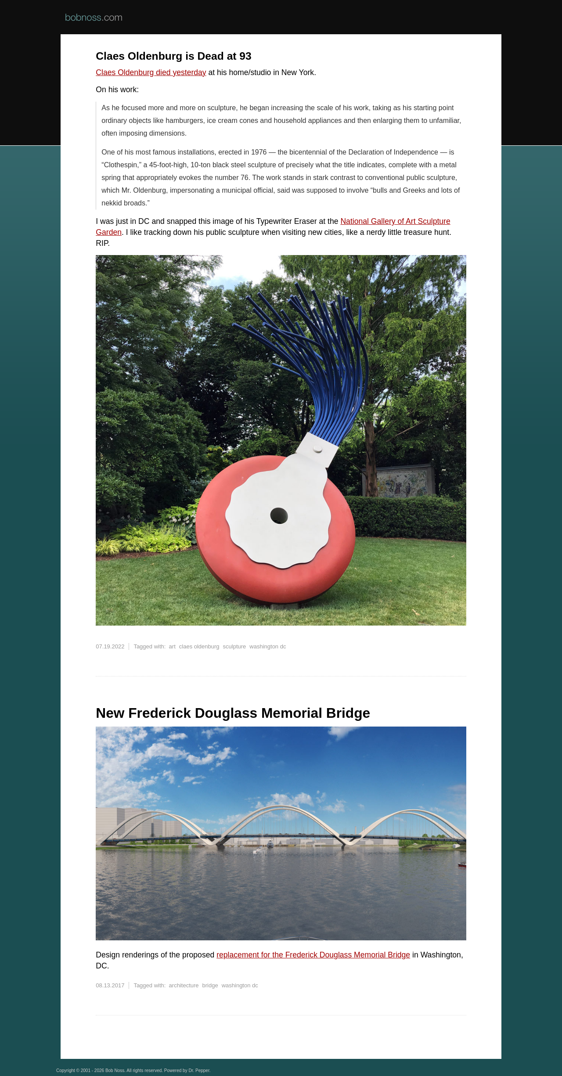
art (172, 646)
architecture (184, 985)
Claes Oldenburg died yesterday (151, 72)
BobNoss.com (93, 17)
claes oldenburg (199, 646)
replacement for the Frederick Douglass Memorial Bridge (313, 954)
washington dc (267, 646)
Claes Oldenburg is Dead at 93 (173, 56)
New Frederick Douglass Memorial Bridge (233, 713)
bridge (210, 985)
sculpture (234, 646)
